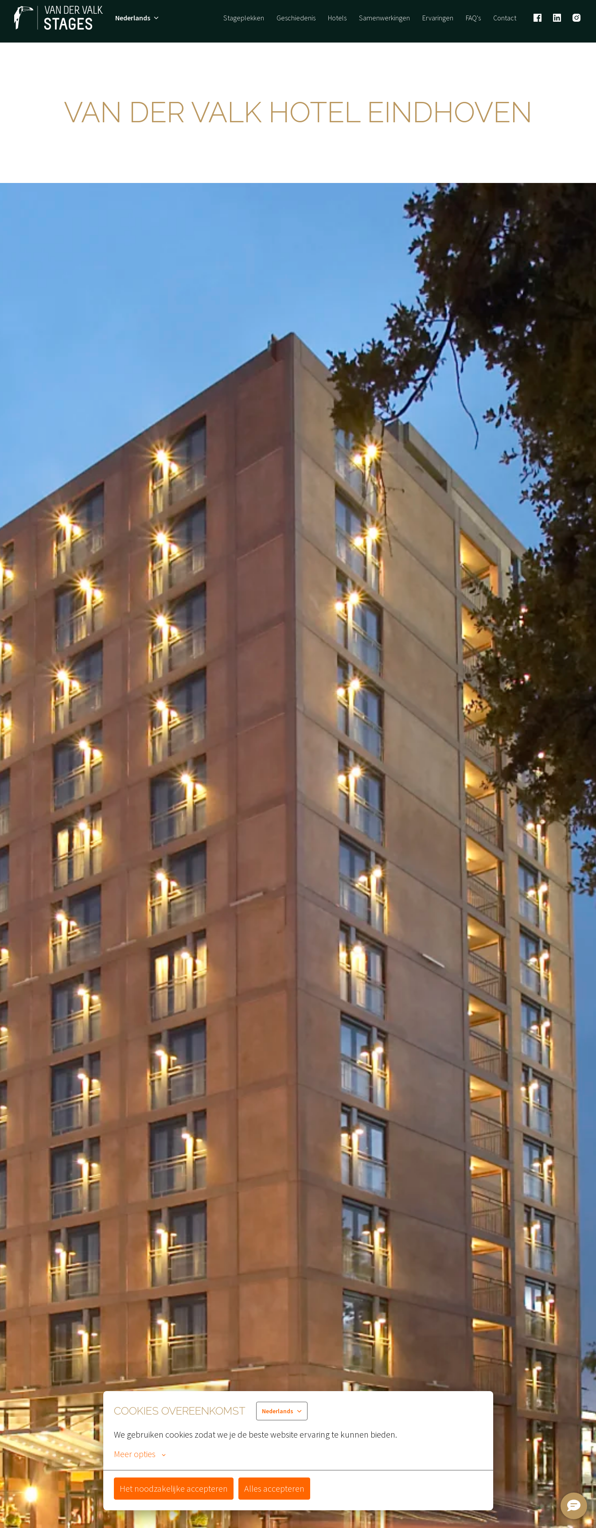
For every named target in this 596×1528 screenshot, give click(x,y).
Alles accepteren (274, 1488)
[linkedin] (557, 18)
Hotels (337, 17)
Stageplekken (243, 17)
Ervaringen (437, 17)
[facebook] (537, 18)
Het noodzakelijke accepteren (174, 1488)
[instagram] (576, 18)
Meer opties (140, 1454)
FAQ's (473, 17)
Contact (504, 17)
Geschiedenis (296, 17)
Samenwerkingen (384, 17)
